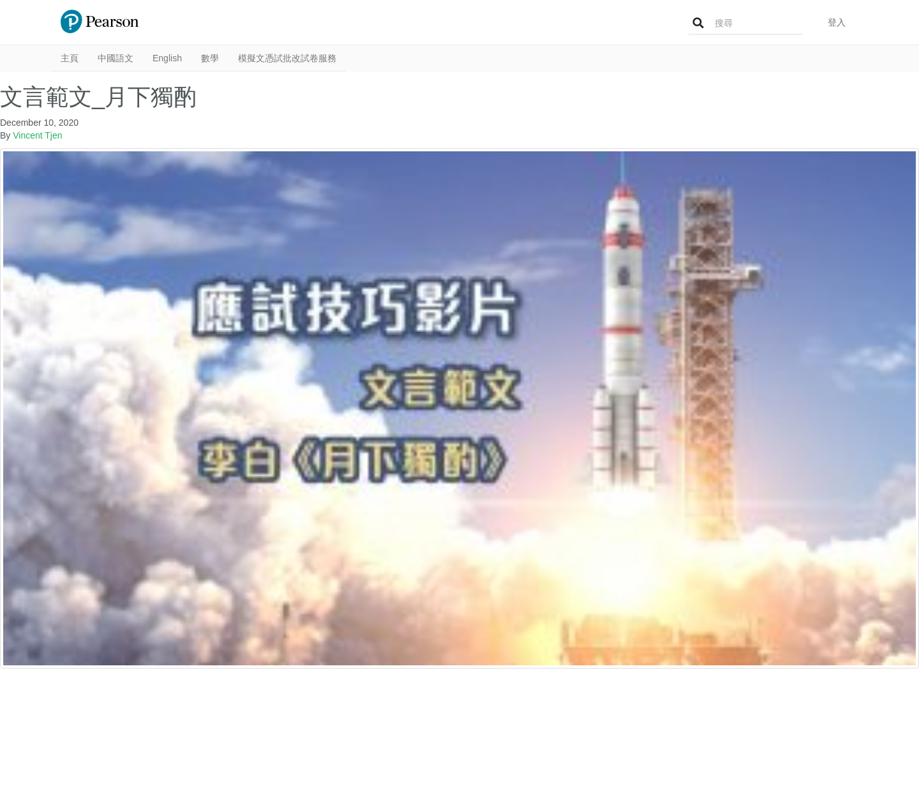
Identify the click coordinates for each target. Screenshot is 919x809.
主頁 (69, 58)
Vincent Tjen (37, 135)
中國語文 (115, 58)
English (167, 58)
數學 (210, 58)
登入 (837, 22)
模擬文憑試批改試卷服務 (287, 58)
